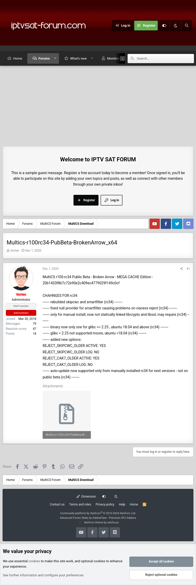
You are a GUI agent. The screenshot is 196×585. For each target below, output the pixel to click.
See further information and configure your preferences (43, 575)
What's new (78, 58)
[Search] (186, 25)
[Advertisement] (98, 104)
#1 (188, 269)
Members (114, 58)
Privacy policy (105, 504)
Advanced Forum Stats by (98, 518)
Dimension (86, 496)
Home (17, 58)
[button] (55, 58)
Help (122, 504)
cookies (34, 561)
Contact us (57, 504)
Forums (44, 58)
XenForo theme (93, 522)
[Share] (181, 269)
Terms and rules (80, 504)
